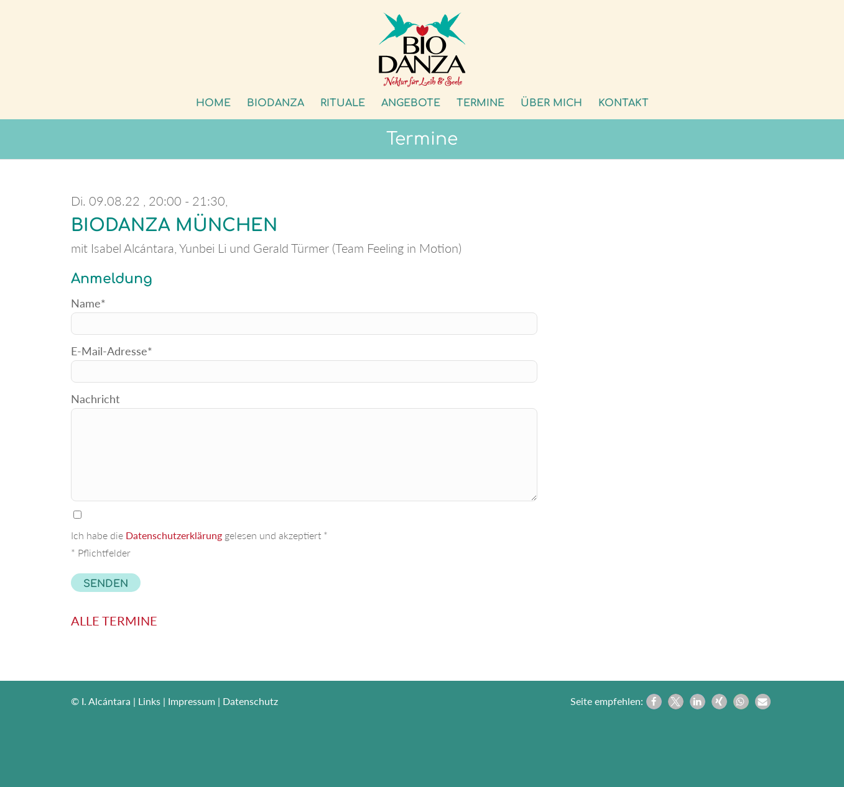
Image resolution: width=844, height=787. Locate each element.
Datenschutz (250, 701)
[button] (654, 701)
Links (149, 701)
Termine (422, 139)
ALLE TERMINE (114, 620)
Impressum (191, 701)
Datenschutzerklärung (174, 535)
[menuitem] (213, 103)
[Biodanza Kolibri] (422, 49)
